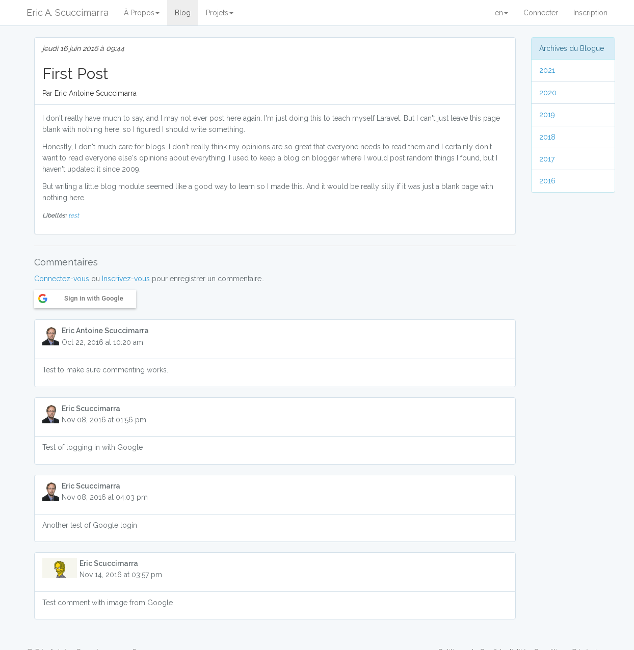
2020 (548, 93)
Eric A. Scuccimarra (68, 12)
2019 (547, 115)
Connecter (540, 13)
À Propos (142, 13)
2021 (547, 70)
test (73, 215)
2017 (546, 159)
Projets (219, 13)
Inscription (590, 13)
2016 (547, 181)
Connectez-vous (61, 279)
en (501, 13)
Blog (183, 13)
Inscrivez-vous (126, 279)
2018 (547, 137)
